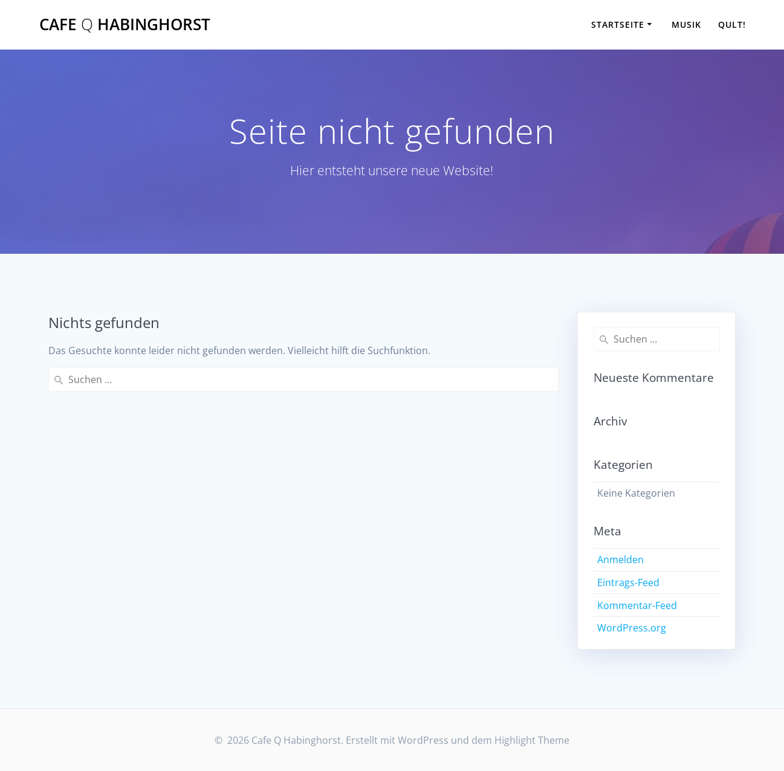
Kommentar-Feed (637, 605)
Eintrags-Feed (628, 582)
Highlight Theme (531, 740)
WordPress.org (631, 627)
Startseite (617, 24)
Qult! (732, 24)
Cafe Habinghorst (124, 25)
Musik (686, 24)
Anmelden (620, 559)
